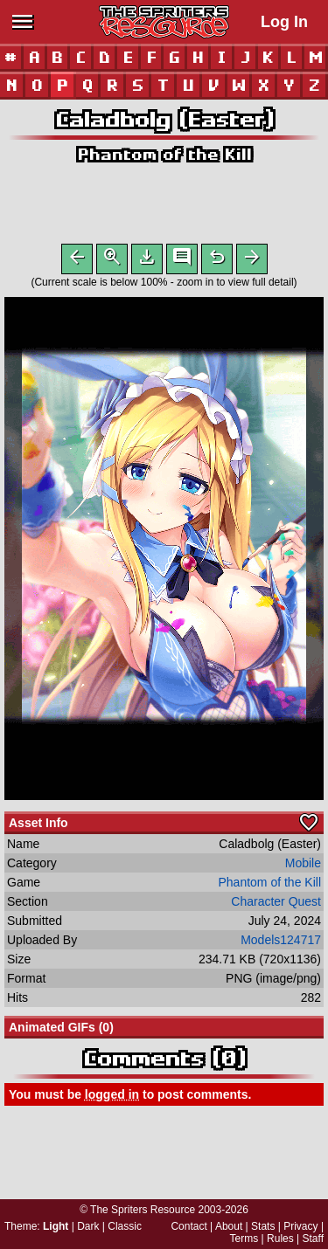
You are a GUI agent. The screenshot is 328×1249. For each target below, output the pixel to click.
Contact (188, 1226)
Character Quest (276, 905)
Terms (244, 1238)
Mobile (303, 866)
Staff (313, 1238)
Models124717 (281, 943)
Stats (263, 1226)
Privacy (300, 1226)
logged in (112, 1098)
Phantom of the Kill (164, 154)
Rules (280, 1238)
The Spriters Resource (142, 1210)
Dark (88, 1226)
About (228, 1226)
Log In (284, 22)
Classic (125, 1226)
